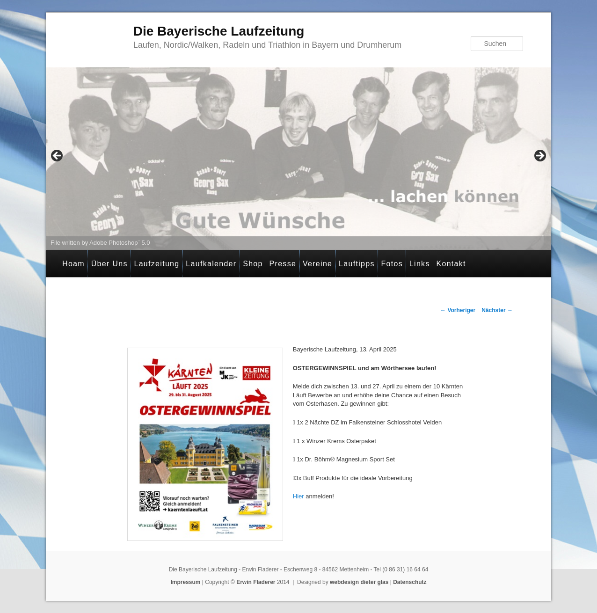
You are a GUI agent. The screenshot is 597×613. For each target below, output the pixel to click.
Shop (253, 264)
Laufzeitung (156, 264)
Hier (298, 496)
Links (419, 264)
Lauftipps (357, 264)
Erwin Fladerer (255, 582)
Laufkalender (211, 264)
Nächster (497, 310)
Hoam (73, 264)
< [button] (58, 156)
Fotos (392, 264)
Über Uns (109, 264)
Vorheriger (457, 310)
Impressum (185, 582)
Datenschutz (409, 582)
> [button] (539, 156)
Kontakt (451, 264)
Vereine (317, 264)
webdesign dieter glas (359, 582)
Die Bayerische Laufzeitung (219, 31)
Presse (283, 264)
